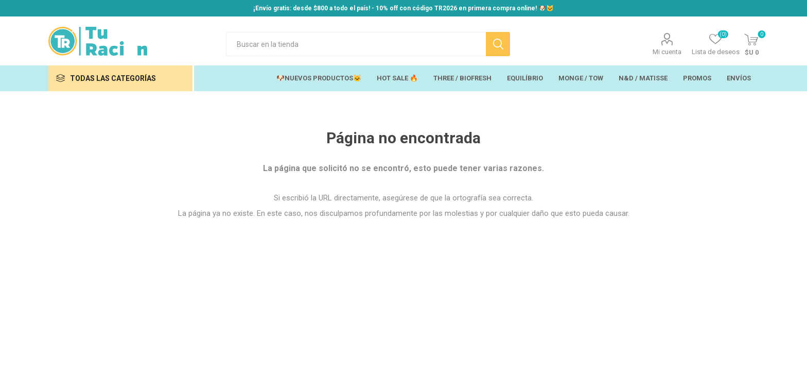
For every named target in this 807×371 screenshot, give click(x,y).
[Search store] (356, 44)
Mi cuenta (667, 52)
